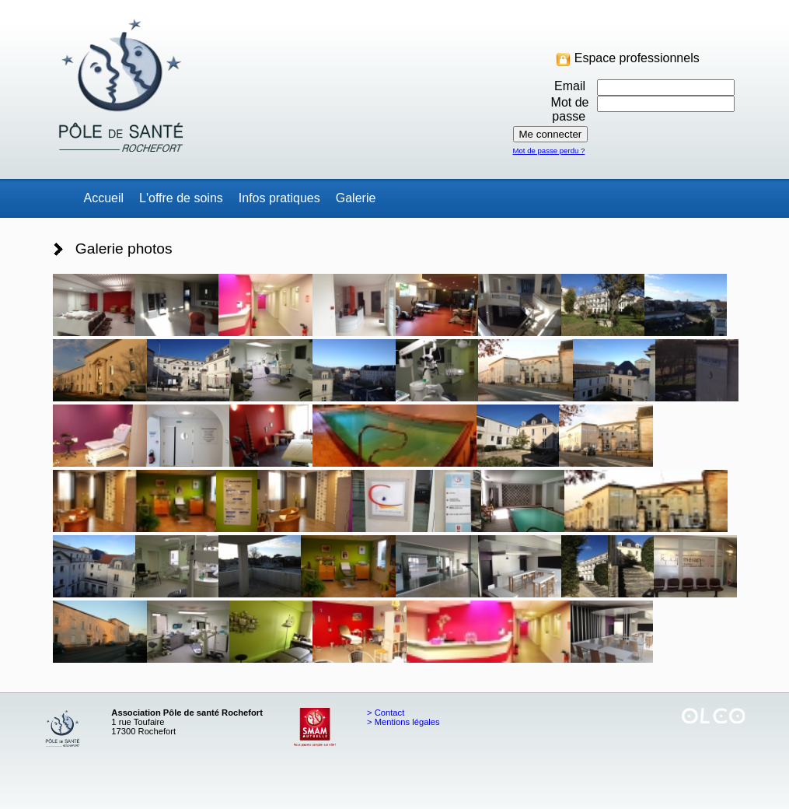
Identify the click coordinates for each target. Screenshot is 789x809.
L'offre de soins (181, 198)
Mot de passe (570, 109)
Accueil (104, 198)
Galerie (356, 198)
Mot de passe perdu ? (549, 150)
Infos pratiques (279, 198)
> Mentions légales (403, 722)
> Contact (385, 712)
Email (571, 86)
